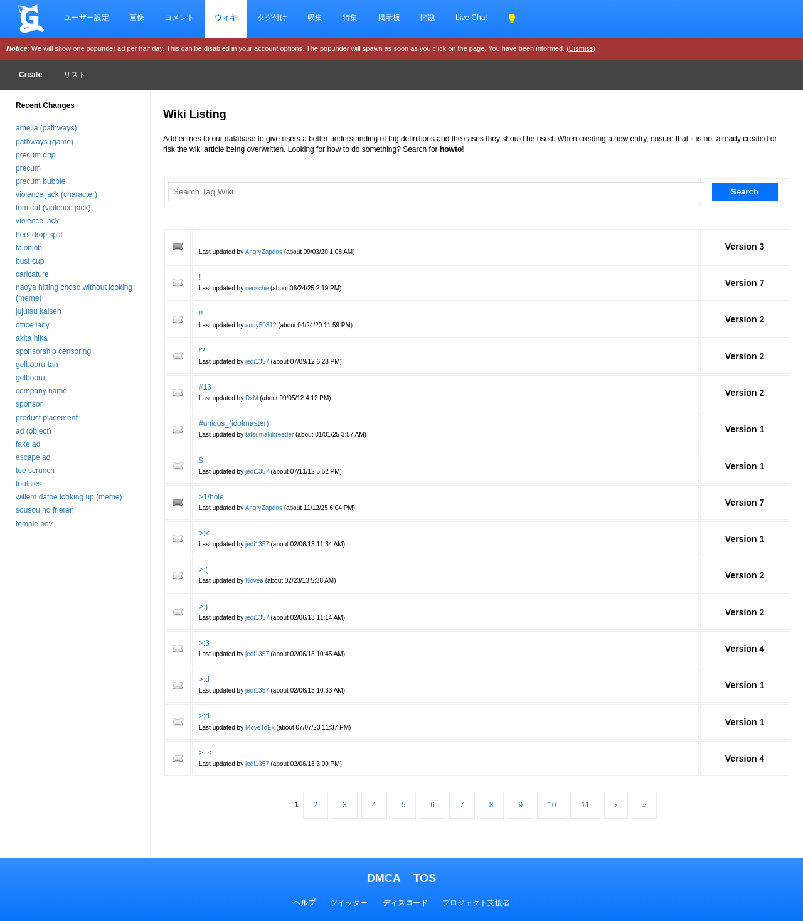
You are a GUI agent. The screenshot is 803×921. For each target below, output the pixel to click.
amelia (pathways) (46, 128)
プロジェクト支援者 (476, 902)
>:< (204, 533)
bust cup (30, 261)
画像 (136, 17)
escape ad (33, 457)
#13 (205, 387)
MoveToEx (260, 727)
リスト (74, 74)
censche (257, 288)
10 (552, 805)
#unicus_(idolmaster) (234, 423)
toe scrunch (35, 470)
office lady (33, 325)
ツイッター (349, 902)
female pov (34, 523)
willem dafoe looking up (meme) (69, 496)
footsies (28, 483)
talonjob (29, 247)
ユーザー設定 (86, 17)
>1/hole (211, 496)
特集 (350, 17)
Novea (254, 580)
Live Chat (471, 17)
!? (202, 350)
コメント (179, 17)
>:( (203, 569)
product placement (47, 417)
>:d (204, 679)
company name (41, 390)
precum (28, 168)
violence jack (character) (56, 194)
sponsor (29, 404)
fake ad (28, 444)
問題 (427, 17)
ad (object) (33, 431)
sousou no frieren (45, 510)
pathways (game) (44, 141)
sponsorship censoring (53, 351)
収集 (314, 17)
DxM (251, 398)
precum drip (35, 155)
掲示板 (389, 17)
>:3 (204, 643)
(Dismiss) (580, 48)
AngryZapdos (263, 251)
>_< (205, 752)
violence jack (37, 220)
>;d (204, 715)
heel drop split (39, 234)
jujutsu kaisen (38, 311)
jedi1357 (257, 361)
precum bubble (40, 181)
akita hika (32, 338)
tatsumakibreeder (269, 434)
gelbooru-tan (37, 364)
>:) (203, 606)
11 (585, 805)
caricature (32, 274)
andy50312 (261, 325)
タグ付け (272, 17)
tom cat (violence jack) (53, 207)
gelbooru (30, 377)
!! (201, 313)
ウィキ (226, 17)
